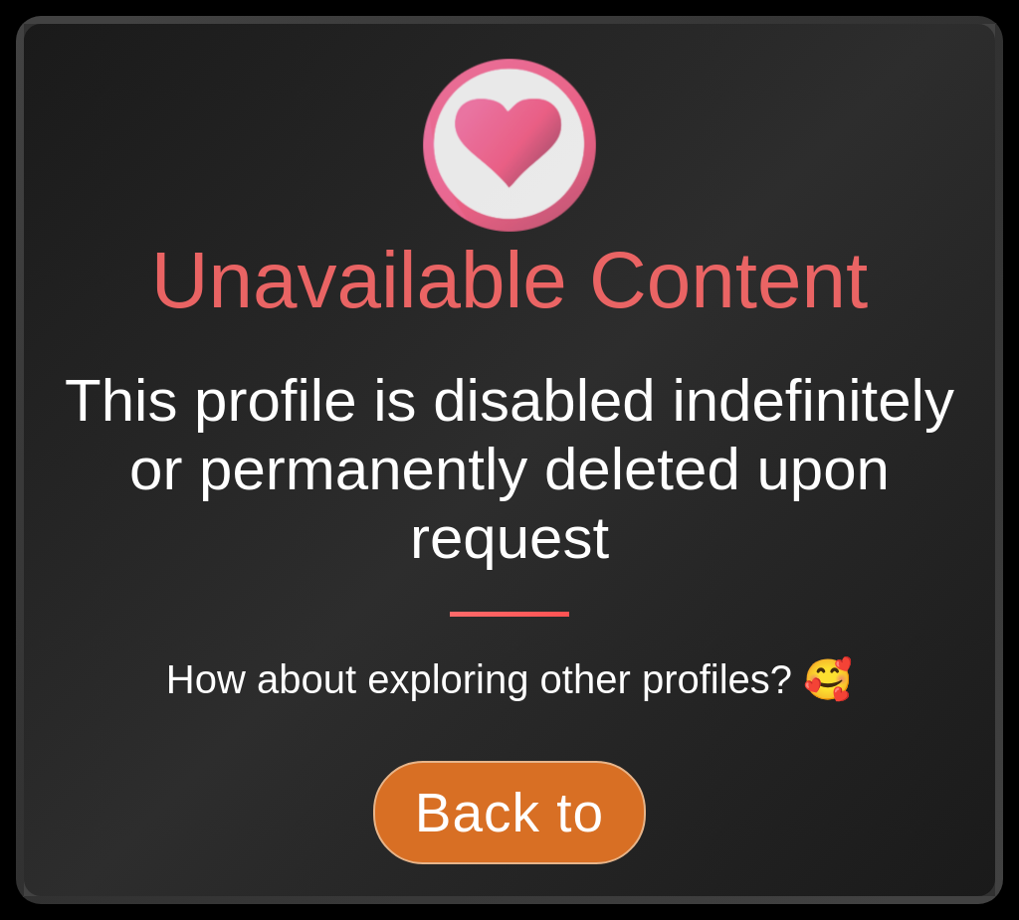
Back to (509, 812)
